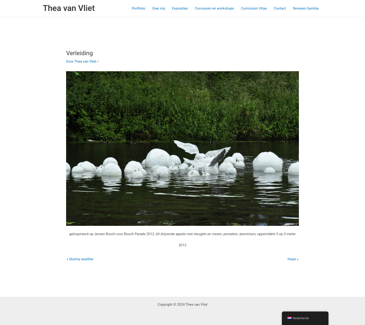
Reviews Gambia (306, 8)
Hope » (293, 259)
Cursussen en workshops (214, 8)
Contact (280, 8)
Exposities (180, 8)
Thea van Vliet (69, 8)
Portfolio (138, 8)
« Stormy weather (80, 259)
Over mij (158, 8)
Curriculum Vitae (254, 8)
